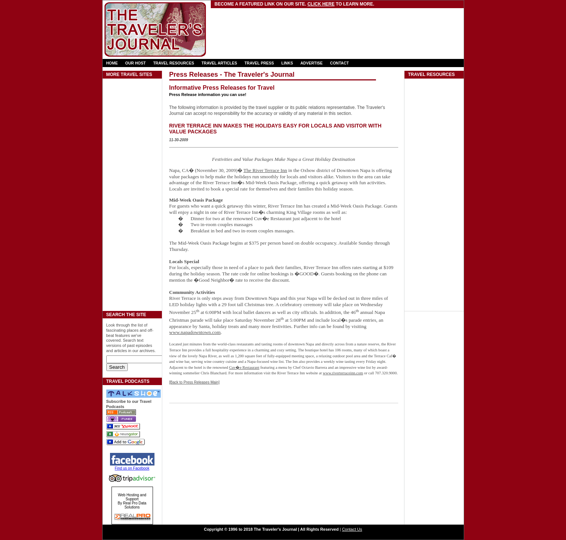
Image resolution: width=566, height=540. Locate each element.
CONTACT (339, 63)
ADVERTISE (311, 63)
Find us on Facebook (132, 468)
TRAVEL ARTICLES (219, 63)
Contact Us (352, 529)
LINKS (287, 63)
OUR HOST (135, 63)
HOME (112, 63)
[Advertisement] (298, 24)
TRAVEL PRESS (259, 63)
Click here (320, 4)
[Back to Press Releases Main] (194, 382)
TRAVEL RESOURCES (173, 63)
